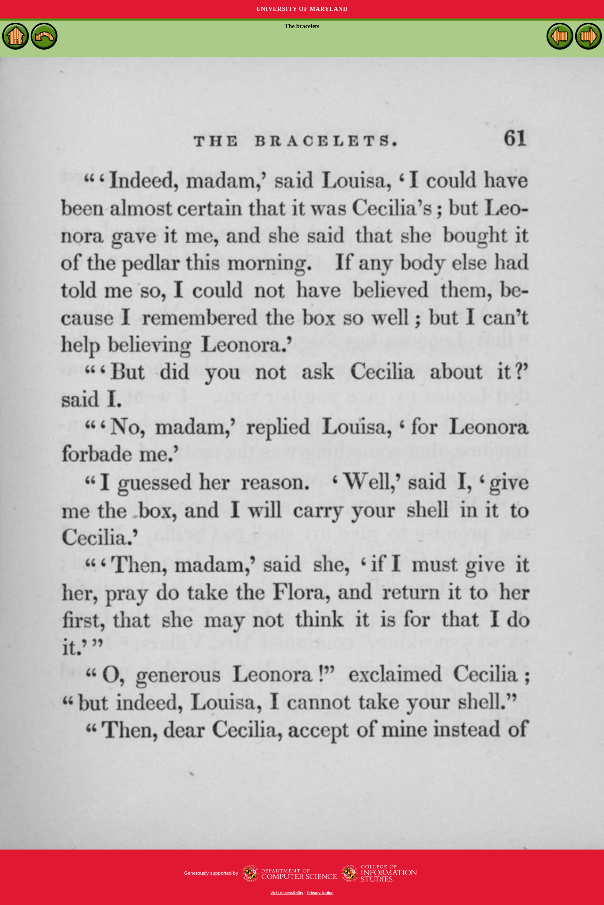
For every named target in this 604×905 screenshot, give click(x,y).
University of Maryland (302, 9)
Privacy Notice (320, 893)
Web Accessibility (287, 893)
